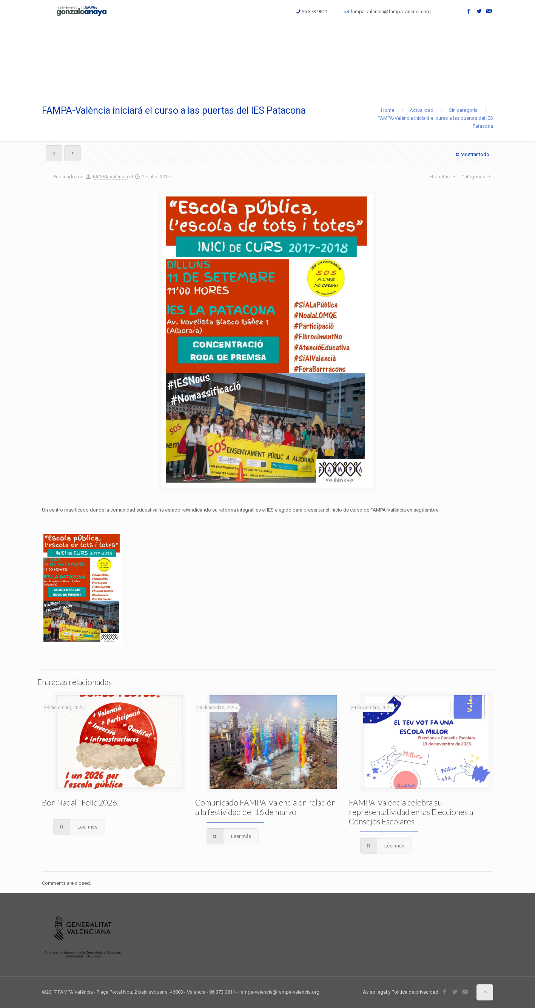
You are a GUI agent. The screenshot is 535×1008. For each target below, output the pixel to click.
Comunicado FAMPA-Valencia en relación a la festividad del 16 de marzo (265, 807)
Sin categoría (463, 110)
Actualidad (421, 110)
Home (387, 110)
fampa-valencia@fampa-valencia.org (390, 11)
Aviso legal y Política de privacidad (400, 992)
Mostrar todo (471, 154)
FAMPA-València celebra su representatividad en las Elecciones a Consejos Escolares (411, 812)
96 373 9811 (315, 11)
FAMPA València (110, 176)
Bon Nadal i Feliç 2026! (80, 802)
